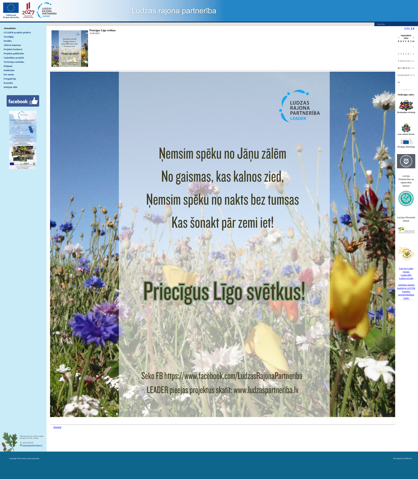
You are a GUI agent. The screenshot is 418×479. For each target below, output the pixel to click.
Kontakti (8, 83)
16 (399, 68)
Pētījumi (8, 66)
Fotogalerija (10, 78)
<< (398, 37)
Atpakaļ (57, 427)
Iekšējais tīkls (10, 87)
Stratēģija (9, 36)
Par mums (9, 74)
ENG (407, 28)
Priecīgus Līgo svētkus (102, 30)
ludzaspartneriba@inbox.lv (32, 445)
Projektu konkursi (13, 49)
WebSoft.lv (408, 458)
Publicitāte (9, 70)
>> (413, 37)
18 (403, 68)
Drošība (8, 40)
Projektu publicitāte (14, 53)
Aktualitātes (10, 28)
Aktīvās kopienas (12, 45)
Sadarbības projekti (14, 57)
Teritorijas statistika (14, 61)
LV (413, 28)
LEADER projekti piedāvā (17, 32)
